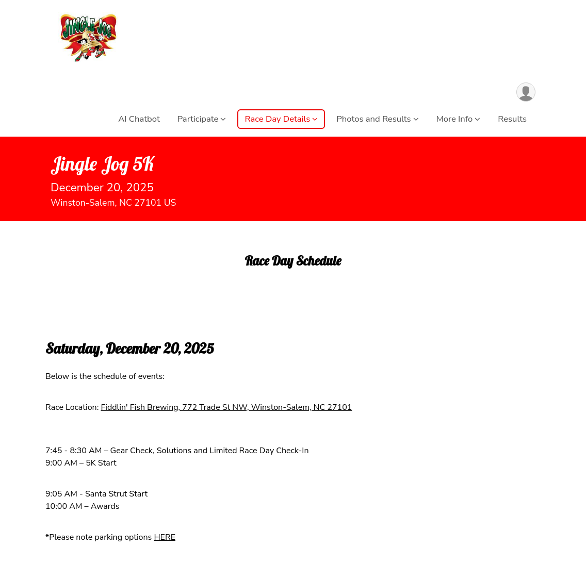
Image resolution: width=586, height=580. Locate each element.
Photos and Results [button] (373, 119)
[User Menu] (525, 92)
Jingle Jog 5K (102, 163)
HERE (164, 537)
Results (512, 119)
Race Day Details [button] (277, 119)
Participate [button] (198, 119)
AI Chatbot (139, 119)
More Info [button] (454, 119)
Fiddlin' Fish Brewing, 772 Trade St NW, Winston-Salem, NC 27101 (226, 407)
